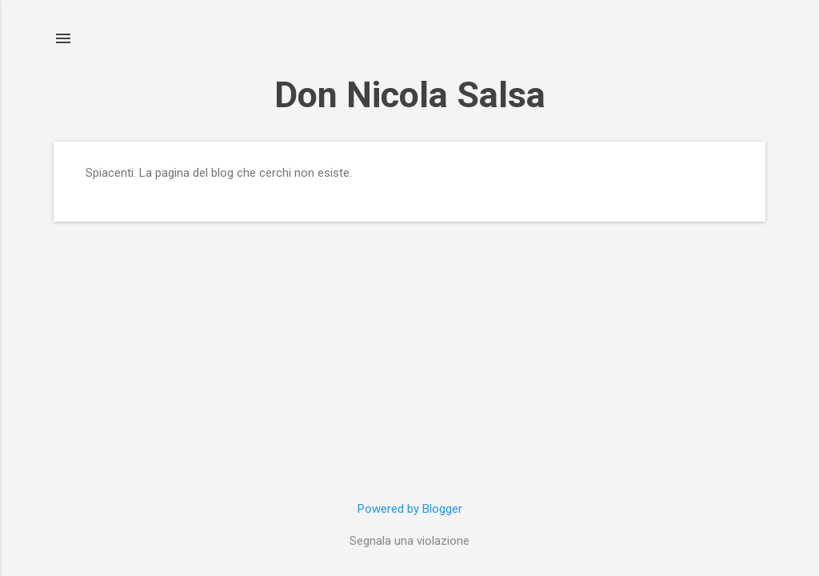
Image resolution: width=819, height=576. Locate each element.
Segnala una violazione (409, 541)
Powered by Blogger (410, 509)
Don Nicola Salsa (409, 95)
